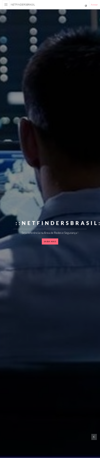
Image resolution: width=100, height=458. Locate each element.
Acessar (94, 5)
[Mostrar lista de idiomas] (86, 4)
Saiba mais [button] (50, 241)
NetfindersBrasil (23, 4)
